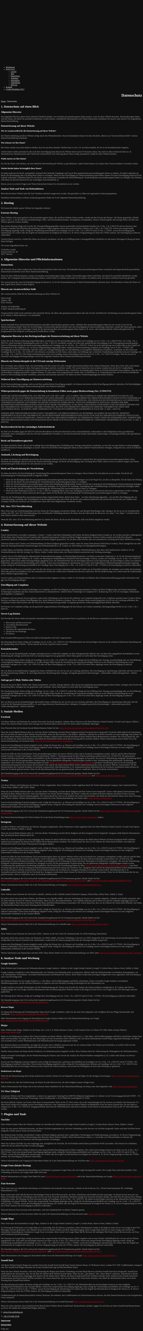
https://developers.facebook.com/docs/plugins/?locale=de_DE (84, 728)
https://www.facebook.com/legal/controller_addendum (71, 763)
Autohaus (14, 78)
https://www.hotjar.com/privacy (125, 1086)
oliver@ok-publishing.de (13, 1312)
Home (3, 101)
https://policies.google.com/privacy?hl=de (107, 1161)
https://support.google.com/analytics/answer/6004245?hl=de (24, 1020)
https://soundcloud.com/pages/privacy (89, 1302)
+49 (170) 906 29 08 (11, 1316)
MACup (14, 85)
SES (12, 74)
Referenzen (10, 69)
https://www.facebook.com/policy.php (110, 776)
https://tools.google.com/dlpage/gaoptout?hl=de (29, 1014)
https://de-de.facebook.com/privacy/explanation (54, 741)
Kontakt (9, 87)
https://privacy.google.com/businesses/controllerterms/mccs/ (24, 1002)
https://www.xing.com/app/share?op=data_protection (120, 953)
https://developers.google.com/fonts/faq (61, 1176)
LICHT (13, 72)
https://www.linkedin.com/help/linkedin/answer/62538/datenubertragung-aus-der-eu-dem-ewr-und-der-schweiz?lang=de (48, 920)
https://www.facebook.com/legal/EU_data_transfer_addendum (25, 776)
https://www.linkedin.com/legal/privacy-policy (90, 924)
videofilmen (15, 83)
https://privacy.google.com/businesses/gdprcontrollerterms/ (24, 1251)
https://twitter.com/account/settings (83, 817)
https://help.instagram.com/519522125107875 (69, 881)
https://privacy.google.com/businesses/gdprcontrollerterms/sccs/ (76, 1251)
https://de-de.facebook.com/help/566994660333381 (71, 776)
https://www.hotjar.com (10, 1032)
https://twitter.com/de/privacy (99, 798)
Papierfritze (15, 76)
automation (15, 80)
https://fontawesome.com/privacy (102, 1214)
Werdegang (10, 67)
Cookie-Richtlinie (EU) (15, 89)
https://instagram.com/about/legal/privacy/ (84, 885)
